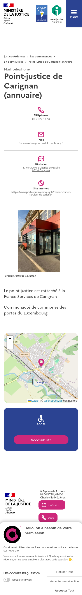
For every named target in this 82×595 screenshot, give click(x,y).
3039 (51, 517)
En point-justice (13, 61)
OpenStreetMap (53, 400)
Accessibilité (41, 439)
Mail (41, 141)
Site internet (41, 192)
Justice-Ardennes (14, 56)
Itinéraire (41, 167)
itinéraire (53, 505)
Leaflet (33, 400)
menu (74, 13)
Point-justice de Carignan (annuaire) (50, 61)
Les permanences (41, 56)
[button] (41, 361)
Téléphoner (41, 116)
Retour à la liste (15, 34)
